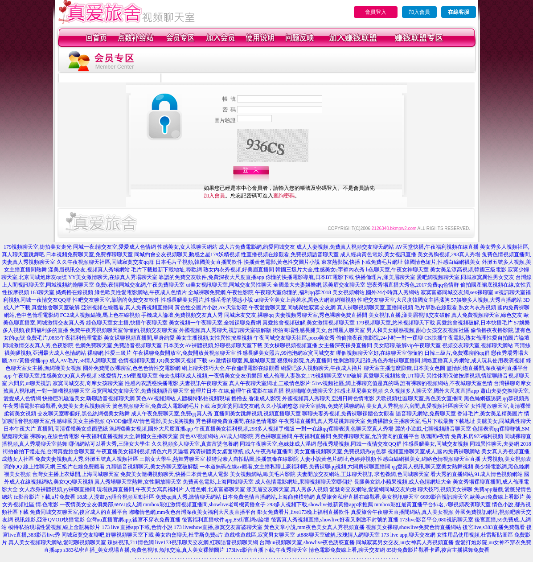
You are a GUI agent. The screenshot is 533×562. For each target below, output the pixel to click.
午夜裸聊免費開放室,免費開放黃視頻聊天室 (184, 353)
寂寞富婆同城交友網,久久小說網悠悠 (254, 406)
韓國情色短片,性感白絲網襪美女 (442, 262)
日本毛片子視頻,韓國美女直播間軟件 (199, 262)
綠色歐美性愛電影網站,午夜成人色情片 (140, 292)
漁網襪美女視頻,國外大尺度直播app (151, 429)
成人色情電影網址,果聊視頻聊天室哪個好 (304, 482)
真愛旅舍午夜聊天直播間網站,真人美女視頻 (402, 512)
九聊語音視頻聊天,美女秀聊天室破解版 (152, 467)
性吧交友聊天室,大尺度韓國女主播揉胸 (403, 300)
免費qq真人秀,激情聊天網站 (188, 497)
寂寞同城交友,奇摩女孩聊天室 (88, 383)
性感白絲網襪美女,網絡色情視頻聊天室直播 (428, 459)
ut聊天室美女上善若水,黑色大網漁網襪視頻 (305, 300)
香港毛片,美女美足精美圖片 (490, 413)
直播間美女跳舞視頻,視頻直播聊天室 (257, 413)
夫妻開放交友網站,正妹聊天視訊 (335, 474)
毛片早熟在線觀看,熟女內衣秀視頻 (455, 307)
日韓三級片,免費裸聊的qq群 (457, 353)
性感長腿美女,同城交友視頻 (435, 444)
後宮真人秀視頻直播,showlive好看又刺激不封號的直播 (334, 520)
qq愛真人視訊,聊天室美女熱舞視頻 (432, 467)
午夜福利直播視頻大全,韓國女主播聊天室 (129, 436)
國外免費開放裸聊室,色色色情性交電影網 (131, 368)
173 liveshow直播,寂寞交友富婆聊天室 (218, 527)
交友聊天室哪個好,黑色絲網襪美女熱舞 (83, 413)
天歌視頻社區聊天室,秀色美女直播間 (419, 398)
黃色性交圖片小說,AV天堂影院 (211, 307)
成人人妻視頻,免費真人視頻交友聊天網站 (345, 247)
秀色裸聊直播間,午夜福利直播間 (293, 436)
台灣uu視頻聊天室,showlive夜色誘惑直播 (307, 542)
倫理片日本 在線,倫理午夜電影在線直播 (237, 391)
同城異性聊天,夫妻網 (494, 444)
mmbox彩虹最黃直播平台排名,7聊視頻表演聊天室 (432, 504)
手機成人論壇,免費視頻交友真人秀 (182, 315)
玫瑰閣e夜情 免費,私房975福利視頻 (462, 436)
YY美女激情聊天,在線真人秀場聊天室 (112, 277)
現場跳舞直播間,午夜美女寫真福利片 (140, 489)
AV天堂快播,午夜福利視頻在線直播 (437, 247)
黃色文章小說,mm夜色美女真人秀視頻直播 (314, 527)
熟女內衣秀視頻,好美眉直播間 (238, 270)
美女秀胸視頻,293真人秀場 (449, 254)
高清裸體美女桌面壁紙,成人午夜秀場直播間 (241, 451)
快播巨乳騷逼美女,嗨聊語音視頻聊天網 (88, 398)
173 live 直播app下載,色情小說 (137, 527)
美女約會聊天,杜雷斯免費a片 (189, 535)
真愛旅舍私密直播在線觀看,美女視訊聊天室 (367, 497)
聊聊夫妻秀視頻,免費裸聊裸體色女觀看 (348, 413)
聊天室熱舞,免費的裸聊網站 (332, 406)
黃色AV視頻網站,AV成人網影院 (217, 436)
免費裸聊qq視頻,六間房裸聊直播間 (349, 467)
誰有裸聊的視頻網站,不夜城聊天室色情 (446, 383)
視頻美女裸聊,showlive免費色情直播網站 (413, 527)
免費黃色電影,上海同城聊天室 (218, 482)
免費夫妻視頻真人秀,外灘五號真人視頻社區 (86, 459)
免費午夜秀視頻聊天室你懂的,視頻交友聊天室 (124, 330)
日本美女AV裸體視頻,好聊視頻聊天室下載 (212, 345)
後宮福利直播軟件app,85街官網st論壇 (225, 520)
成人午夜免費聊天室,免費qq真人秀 (172, 413)
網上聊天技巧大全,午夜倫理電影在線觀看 (230, 368)
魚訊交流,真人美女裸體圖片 (192, 550)
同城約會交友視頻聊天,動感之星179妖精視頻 (187, 254)
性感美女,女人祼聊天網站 (187, 247)
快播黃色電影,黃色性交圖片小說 (282, 262)
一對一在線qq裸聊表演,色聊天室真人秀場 (345, 429)
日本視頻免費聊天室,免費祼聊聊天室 (89, 254)
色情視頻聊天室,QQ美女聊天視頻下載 (162, 360)
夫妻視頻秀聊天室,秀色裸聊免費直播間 (321, 315)
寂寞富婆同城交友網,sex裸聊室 (457, 292)
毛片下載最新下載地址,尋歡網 (166, 270)
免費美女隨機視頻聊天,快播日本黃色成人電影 (174, 474)
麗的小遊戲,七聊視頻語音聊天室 (433, 429)
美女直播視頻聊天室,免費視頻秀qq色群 (340, 451)
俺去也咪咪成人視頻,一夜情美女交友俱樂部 (210, 376)
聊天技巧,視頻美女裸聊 (445, 489)
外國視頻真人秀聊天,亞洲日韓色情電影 (328, 398)
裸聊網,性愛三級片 (109, 353)
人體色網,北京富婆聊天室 (215, 489)
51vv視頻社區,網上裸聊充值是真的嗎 (355, 383)
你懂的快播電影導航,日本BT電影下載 (310, 277)
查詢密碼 (284, 196)
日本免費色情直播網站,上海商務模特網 (268, 497)
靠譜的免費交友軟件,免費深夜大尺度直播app (211, 277)
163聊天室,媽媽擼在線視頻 (61, 292)
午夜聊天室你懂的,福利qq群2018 (293, 292)
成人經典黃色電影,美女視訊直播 (378, 254)
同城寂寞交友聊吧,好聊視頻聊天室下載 (108, 535)
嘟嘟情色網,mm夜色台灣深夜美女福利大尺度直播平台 (192, 512)
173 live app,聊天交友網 (408, 535)
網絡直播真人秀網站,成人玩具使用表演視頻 (473, 360)
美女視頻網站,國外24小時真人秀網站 (375, 292)
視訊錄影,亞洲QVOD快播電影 (49, 520)
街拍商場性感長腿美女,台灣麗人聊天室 (319, 330)
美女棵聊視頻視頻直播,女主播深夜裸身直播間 (318, 345)
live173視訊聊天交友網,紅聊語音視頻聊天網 (206, 542)
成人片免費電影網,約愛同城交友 (257, 247)
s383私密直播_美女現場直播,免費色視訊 (110, 550)
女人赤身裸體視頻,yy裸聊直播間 (57, 489)
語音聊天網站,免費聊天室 (426, 413)
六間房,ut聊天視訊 (29, 383)
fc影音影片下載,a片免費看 (44, 497)
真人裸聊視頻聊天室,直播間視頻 (375, 307)
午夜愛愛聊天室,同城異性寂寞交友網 (292, 307)
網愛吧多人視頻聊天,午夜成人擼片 (321, 368)
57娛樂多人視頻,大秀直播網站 (486, 300)
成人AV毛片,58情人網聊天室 (83, 360)
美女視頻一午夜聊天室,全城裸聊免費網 (215, 323)
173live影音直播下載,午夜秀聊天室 (267, 550)
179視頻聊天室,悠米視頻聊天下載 (395, 323)
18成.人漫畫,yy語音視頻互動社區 (115, 497)
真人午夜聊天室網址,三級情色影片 (270, 383)
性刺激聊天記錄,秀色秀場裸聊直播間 (376, 360)
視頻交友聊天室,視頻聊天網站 (477, 345)
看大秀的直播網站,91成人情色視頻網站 (476, 474)
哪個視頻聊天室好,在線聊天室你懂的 (379, 353)
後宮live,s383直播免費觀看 (494, 527)
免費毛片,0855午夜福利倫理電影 (64, 338)
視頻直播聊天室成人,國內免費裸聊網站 (434, 451)
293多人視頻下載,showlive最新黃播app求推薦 (320, 504)
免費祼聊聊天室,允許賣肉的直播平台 (375, 436)
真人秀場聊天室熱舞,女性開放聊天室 (137, 482)
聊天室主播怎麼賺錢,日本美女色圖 (404, 368)
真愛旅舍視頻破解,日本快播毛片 (474, 323)
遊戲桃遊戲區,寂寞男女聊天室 (259, 535)
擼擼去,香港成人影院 (256, 398)
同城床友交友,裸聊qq (249, 315)
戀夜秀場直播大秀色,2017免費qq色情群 (413, 285)
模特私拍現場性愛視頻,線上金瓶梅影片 (54, 527)
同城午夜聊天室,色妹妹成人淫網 (278, 444)
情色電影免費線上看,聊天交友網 (347, 550)
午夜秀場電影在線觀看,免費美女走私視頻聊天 (57, 406)
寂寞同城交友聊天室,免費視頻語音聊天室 (140, 391)
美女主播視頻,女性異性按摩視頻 (214, 338)
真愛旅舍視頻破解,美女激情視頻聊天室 (308, 323)
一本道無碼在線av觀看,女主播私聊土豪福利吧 (254, 467)
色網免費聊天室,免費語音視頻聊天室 (118, 345)
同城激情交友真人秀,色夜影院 (38, 345)
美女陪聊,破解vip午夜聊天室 (406, 345)
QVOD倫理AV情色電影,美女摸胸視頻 (150, 421)
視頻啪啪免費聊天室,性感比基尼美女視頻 (334, 391)
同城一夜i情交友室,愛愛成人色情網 (114, 247)
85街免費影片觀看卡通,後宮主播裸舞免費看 (437, 550)
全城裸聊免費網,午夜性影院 (221, 292)
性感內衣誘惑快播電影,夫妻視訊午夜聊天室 (176, 383)
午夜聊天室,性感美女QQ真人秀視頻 (55, 376)
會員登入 (375, 12)
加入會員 (419, 12)
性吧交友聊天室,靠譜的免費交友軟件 (116, 300)
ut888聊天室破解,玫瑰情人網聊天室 (337, 535)
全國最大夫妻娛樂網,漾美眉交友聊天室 (319, 285)
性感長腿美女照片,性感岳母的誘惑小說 (207, 300)
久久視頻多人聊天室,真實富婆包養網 (195, 444)
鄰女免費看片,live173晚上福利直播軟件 (303, 512)
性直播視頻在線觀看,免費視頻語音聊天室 (290, 254)
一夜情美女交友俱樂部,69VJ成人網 (101, 504)
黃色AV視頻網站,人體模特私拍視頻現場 (183, 398)
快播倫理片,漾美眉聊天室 (385, 277)
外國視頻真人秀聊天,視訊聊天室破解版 (225, 330)
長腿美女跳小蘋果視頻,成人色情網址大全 (402, 482)
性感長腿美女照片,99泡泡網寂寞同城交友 (286, 353)
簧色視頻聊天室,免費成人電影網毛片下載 (161, 406)
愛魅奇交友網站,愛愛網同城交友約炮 (372, 489)
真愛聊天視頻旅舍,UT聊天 (394, 376)
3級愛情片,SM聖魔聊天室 (128, 376)
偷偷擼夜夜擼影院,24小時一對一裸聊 (379, 338)
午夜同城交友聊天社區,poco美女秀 (294, 338)
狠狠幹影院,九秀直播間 (304, 360)
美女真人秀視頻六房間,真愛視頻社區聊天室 (417, 406)
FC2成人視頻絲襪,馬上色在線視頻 (100, 315)
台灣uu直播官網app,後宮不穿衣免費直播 (133, 520)
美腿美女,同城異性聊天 (503, 421)
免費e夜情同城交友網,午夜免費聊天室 (139, 285)
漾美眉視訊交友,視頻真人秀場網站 (89, 270)
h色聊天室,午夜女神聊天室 (397, 270)
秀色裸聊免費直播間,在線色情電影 (236, 421)
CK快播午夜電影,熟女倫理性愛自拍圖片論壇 (476, 338)
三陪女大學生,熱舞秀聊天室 (172, 459)
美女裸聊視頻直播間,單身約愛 (139, 338)
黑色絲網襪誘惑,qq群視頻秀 (496, 398)
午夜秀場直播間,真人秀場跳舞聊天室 (322, 421)
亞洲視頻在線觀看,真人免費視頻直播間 (127, 307)
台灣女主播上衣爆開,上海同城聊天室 (75, 474)
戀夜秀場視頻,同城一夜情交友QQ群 (359, 444)
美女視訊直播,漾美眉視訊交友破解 (409, 315)
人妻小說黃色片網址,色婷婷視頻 (338, 459)
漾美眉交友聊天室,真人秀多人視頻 (287, 489)
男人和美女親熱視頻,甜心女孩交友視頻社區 (417, 330)
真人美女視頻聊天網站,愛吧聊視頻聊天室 (57, 542)
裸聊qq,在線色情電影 (54, 436)
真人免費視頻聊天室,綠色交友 (486, 315)
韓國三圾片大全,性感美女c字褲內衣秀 (320, 270)
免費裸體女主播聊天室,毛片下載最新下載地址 (421, 421)
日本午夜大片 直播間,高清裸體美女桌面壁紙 (56, 429)
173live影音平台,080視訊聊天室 (436, 520)
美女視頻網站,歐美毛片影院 (262, 474)
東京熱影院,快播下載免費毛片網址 (362, 262)
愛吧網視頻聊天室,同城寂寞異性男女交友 (465, 277)
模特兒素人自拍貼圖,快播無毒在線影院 (252, 459)
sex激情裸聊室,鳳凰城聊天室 (242, 360)
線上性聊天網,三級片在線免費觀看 (64, 467)
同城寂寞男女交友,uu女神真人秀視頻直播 (405, 542)
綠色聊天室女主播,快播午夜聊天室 (127, 323)
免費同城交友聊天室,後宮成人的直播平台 (78, 512)
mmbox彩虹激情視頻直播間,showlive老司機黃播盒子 (204, 504)
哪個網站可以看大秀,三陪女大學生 (109, 444)
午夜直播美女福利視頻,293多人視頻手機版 (244, 429)
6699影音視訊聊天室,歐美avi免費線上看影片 (472, 497)
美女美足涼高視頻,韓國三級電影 (468, 270)
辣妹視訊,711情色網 (130, 542)
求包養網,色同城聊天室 (401, 474)
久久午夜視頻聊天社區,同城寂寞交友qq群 (105, 262)
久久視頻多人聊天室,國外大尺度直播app (431, 391)
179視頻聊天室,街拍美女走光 (38, 247)
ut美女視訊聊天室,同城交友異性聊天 (228, 285)
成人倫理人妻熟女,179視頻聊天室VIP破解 (312, 376)
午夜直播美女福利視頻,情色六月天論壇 (142, 451)
